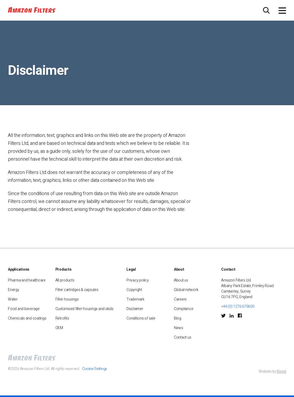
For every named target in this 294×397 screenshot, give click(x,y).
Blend (281, 371)
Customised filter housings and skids (84, 309)
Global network (186, 290)
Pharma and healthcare (27, 280)
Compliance (183, 309)
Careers (180, 299)
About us (181, 280)
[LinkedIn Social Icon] (231, 315)
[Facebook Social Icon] (240, 315)
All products (64, 280)
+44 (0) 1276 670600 (237, 306)
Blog (177, 318)
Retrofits (62, 318)
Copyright (134, 290)
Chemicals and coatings (27, 318)
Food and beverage (24, 309)
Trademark (135, 299)
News (178, 328)
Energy (13, 290)
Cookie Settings (94, 369)
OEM (59, 328)
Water (13, 299)
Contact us (182, 337)
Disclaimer (134, 309)
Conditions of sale (140, 318)
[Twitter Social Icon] (223, 315)
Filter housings (67, 299)
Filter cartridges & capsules (76, 290)
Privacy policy (137, 280)
